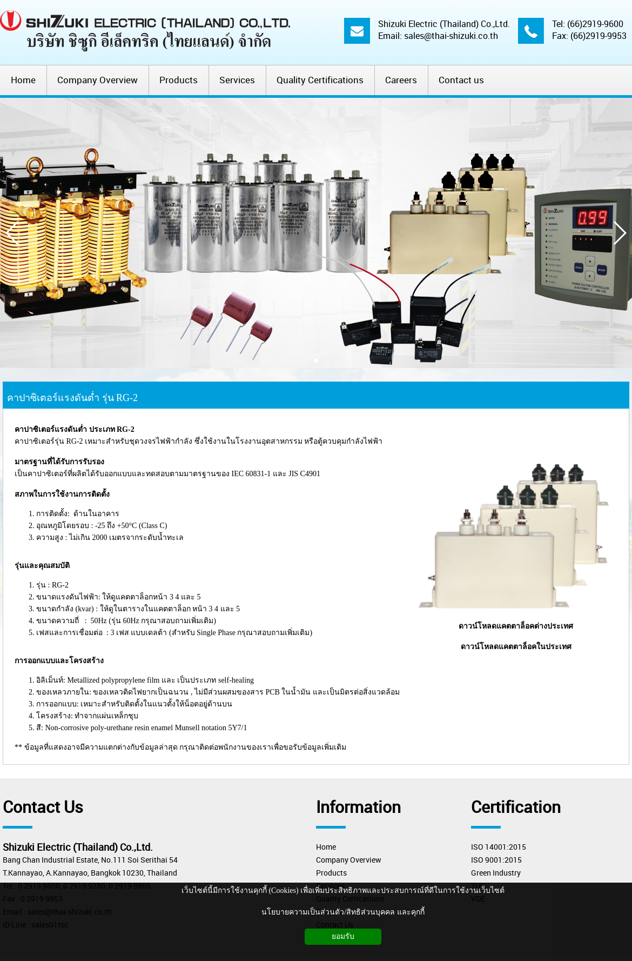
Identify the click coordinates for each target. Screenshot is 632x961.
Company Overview (348, 860)
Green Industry (496, 872)
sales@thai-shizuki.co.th (451, 36)
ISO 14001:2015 (498, 847)
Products (331, 872)
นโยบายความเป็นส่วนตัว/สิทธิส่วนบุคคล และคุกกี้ (342, 912)
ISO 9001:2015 (496, 860)
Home (326, 847)
